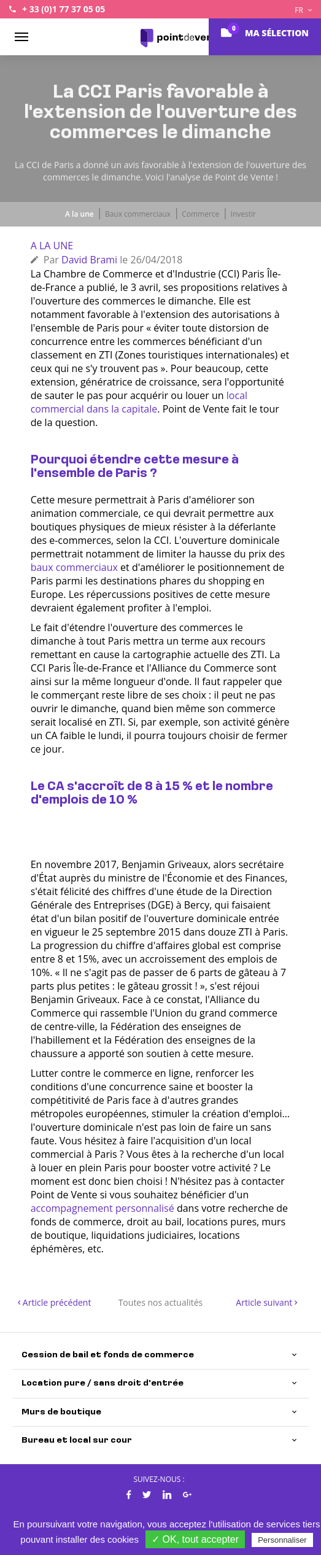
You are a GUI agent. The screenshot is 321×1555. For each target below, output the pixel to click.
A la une (79, 214)
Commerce (200, 214)
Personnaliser (282, 1540)
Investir (243, 214)
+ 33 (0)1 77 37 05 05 (63, 9)
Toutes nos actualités (160, 1302)
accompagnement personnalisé (102, 1208)
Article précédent (54, 1302)
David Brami (89, 259)
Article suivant (266, 1302)
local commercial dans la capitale (139, 402)
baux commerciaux (74, 567)
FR (303, 10)
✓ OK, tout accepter (195, 1539)
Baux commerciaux (138, 214)
